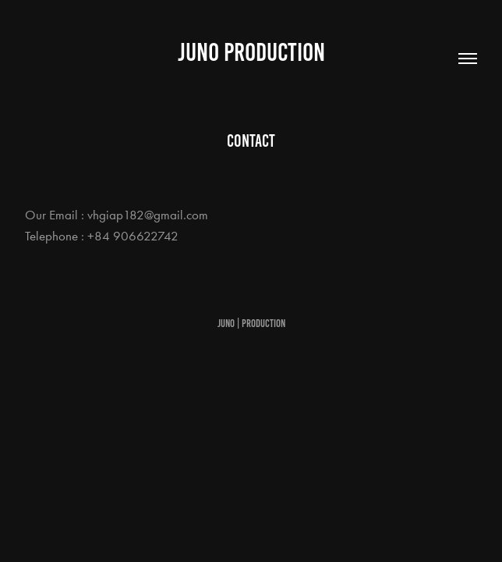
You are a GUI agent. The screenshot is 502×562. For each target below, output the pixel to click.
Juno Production (251, 52)
